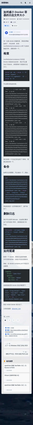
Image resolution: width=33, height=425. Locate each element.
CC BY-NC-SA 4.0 (20, 334)
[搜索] (21, 3)
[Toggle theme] (25, 3)
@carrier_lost (16, 308)
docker (14, 25)
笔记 (7, 25)
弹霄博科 (4, 3)
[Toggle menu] (30, 3)
